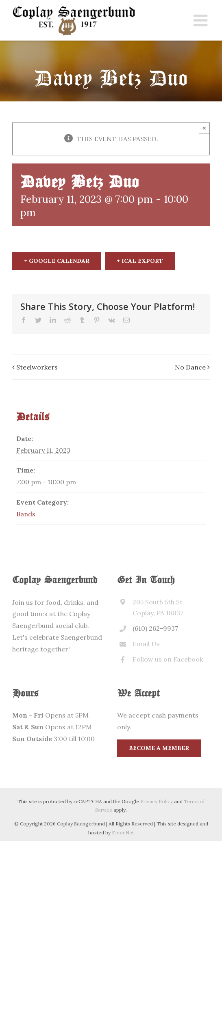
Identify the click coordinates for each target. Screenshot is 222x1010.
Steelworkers (37, 367)
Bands (25, 514)
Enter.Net (123, 832)
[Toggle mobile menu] (202, 20)
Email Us (146, 644)
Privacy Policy (156, 801)
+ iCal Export (140, 260)
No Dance (190, 367)
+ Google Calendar (56, 260)
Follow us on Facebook (168, 659)
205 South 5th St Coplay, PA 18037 (158, 607)
